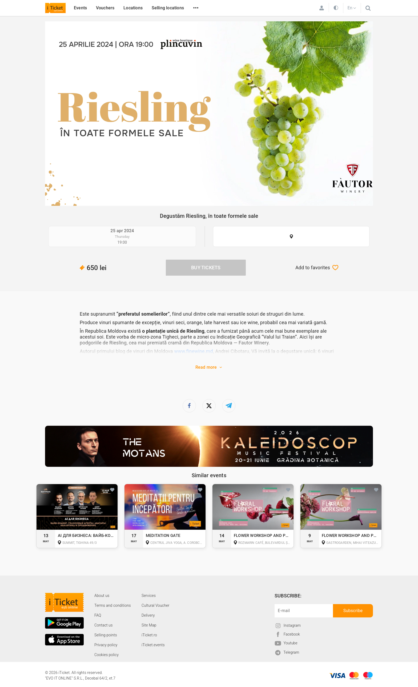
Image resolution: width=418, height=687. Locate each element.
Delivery (148, 615)
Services (149, 595)
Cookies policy (106, 655)
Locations (133, 7)
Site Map (149, 625)
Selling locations (168, 7)
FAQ (97, 615)
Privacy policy (105, 645)
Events (80, 7)
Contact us (103, 625)
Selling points (105, 635)
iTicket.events (153, 645)
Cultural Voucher (156, 605)
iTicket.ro (149, 635)
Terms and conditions (112, 605)
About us (101, 595)
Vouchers (105, 7)
